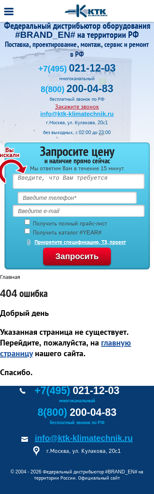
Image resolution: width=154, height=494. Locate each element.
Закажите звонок (77, 106)
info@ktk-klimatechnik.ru (77, 114)
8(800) (77, 89)
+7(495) (76, 68)
